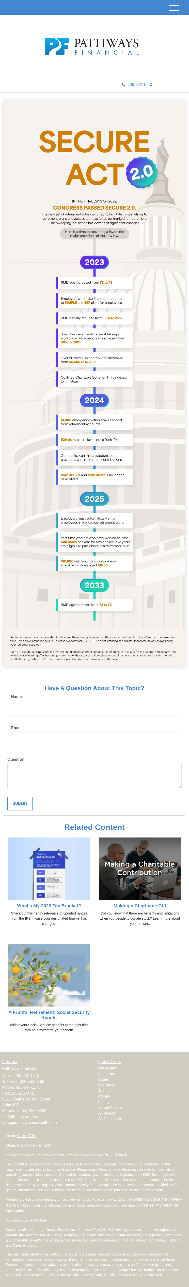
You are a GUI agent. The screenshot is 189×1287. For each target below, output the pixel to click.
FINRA (97, 1229)
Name (16, 697)
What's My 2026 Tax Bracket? (49, 905)
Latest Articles (110, 1107)
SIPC (108, 1229)
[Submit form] (20, 803)
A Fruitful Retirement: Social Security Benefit (49, 1015)
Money (104, 1096)
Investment (107, 1074)
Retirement (107, 1068)
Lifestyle (105, 1102)
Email (16, 728)
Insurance (106, 1085)
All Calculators (110, 1119)
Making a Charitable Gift (139, 905)
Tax (101, 1091)
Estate (103, 1079)
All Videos (107, 1113)
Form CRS (26, 1136)
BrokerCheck (115, 1155)
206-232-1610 (137, 84)
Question (15, 759)
